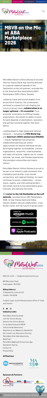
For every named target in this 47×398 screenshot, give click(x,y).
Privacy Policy (8, 351)
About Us (6, 1)
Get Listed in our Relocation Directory (17, 333)
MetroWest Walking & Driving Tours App (18, 342)
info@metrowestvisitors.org (27, 276)
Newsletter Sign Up (10, 345)
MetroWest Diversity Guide (13, 316)
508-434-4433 (8, 276)
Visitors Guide (17, 1)
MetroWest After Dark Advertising (16, 336)
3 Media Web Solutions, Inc (1, 395)
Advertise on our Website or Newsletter (18, 330)
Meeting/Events (41, 1)
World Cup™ (7, 339)
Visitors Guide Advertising (13, 327)
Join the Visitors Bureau (12, 319)
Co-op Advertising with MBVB (14, 324)
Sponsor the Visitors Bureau (13, 321)
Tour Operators (29, 1)
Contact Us (7, 348)
